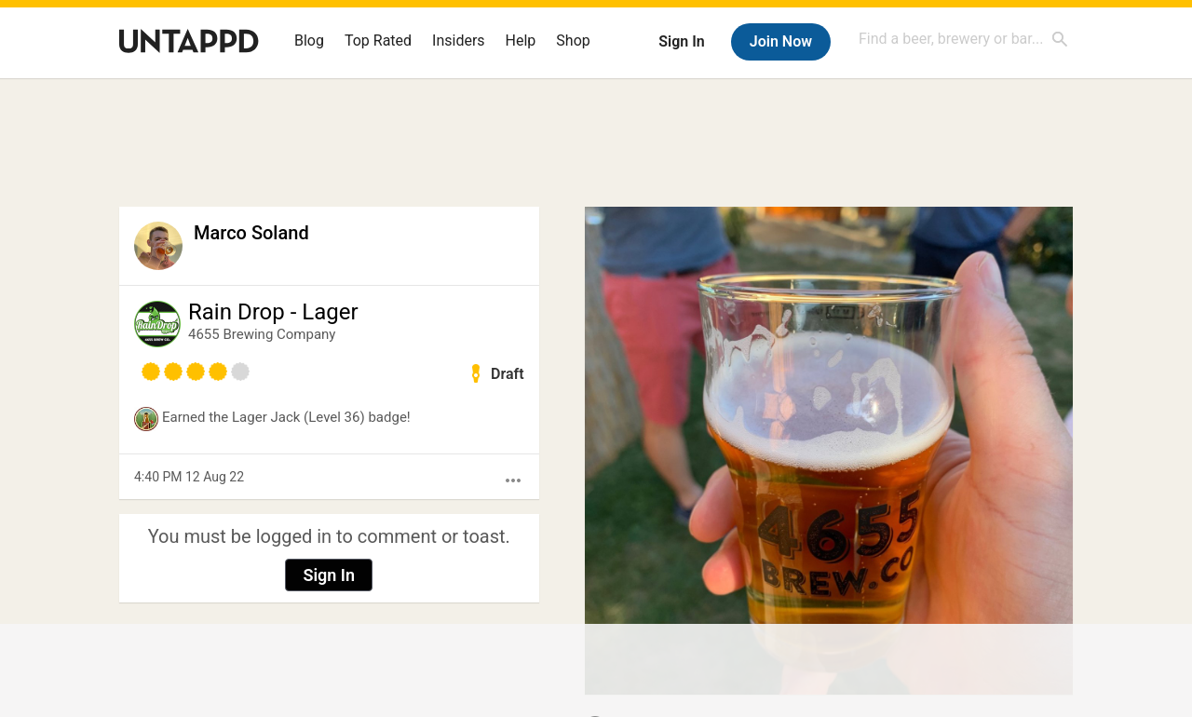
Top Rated (378, 40)
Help (521, 40)
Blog (309, 40)
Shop (572, 40)
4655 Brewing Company (261, 334)
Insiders (458, 40)
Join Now (781, 41)
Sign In (681, 41)
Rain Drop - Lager (273, 312)
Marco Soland (251, 233)
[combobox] (964, 38)
